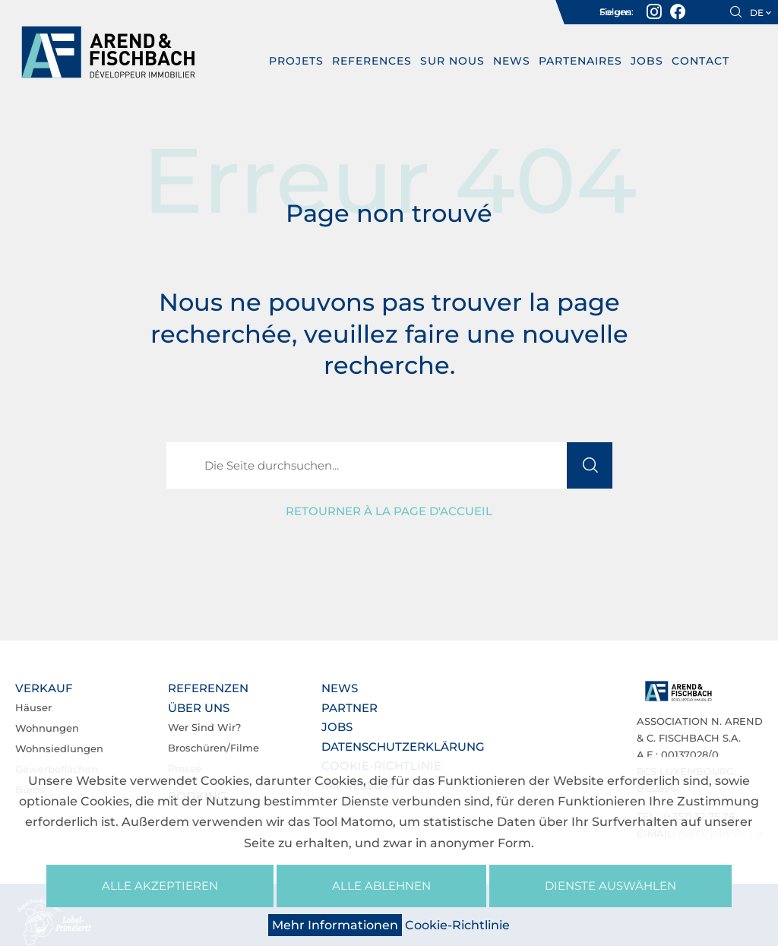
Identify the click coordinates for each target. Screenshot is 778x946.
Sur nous (453, 61)
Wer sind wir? (204, 727)
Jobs (647, 61)
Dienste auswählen (610, 885)
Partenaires (581, 61)
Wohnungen (47, 728)
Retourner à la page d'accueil (389, 511)
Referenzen (208, 688)
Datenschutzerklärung (403, 746)
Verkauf (44, 688)
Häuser (33, 707)
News (512, 61)
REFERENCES (373, 61)
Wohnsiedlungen (59, 748)
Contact (701, 61)
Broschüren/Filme (213, 748)
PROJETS (297, 61)
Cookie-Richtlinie (457, 925)
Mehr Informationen (335, 925)
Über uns (198, 708)
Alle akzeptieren (160, 885)
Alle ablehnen (381, 885)
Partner (349, 708)
